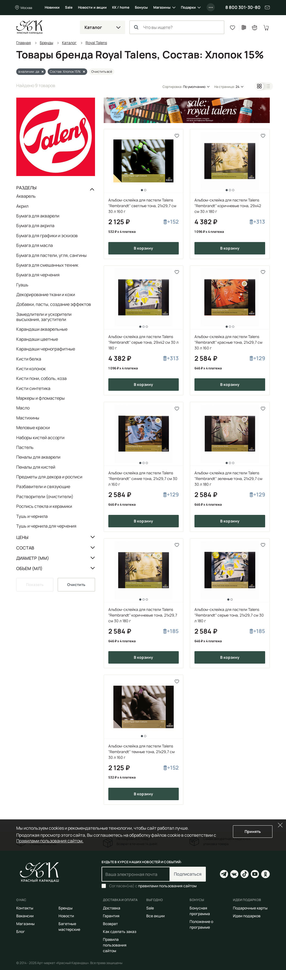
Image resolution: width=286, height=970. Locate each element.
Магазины (162, 7)
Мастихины (27, 418)
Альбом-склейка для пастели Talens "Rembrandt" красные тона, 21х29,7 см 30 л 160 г (228, 342)
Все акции (155, 915)
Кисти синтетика (33, 388)
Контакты (24, 908)
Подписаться (188, 874)
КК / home (120, 7)
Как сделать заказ (119, 931)
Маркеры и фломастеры (40, 398)
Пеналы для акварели (38, 457)
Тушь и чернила (32, 516)
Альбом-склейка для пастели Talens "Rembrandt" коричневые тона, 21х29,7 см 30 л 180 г (142, 615)
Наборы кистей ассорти (40, 438)
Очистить (76, 584)
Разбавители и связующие (43, 486)
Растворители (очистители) (44, 496)
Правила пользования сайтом (114, 945)
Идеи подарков (247, 915)
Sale (69, 7)
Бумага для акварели (37, 216)
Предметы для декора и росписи (49, 477)
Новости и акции (92, 7)
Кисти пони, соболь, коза (41, 378)
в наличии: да (28, 71)
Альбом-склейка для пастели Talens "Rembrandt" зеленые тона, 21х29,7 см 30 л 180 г (228, 478)
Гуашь (22, 285)
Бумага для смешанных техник (47, 265)
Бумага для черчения (38, 275)
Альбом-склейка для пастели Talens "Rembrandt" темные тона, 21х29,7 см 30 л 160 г (141, 751)
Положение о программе (201, 924)
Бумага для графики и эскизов (47, 236)
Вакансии (25, 915)
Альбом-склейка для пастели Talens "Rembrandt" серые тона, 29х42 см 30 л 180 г (143, 342)
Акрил (22, 206)
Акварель (26, 196)
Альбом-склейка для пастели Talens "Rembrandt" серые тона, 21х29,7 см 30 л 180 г (229, 615)
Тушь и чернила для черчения (46, 526)
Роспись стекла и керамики (44, 506)
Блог (20, 931)
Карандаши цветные (37, 339)
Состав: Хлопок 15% (65, 71)
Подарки (188, 7)
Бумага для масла (34, 245)
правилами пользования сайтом (167, 885)
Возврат (110, 923)
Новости (66, 915)
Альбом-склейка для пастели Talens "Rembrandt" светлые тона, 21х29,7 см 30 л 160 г (142, 205)
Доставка (111, 908)
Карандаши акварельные (41, 329)
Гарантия (111, 915)
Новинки (52, 7)
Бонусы (141, 7)
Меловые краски (33, 428)
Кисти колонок (31, 369)
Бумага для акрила (35, 226)
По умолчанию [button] (194, 86)
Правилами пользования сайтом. (49, 841)
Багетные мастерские (69, 926)
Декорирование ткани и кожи (45, 294)
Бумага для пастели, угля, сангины (51, 255)
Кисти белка (28, 359)
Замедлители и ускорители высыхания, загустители (44, 316)
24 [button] (237, 86)
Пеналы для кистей (35, 467)
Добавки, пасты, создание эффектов (53, 304)
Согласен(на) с (153, 886)
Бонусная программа (200, 910)
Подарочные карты (250, 908)
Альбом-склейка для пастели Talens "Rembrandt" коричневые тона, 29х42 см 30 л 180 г (227, 205)
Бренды (65, 908)
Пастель (25, 447)
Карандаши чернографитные (45, 349)
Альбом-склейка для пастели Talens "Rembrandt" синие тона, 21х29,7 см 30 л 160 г (142, 478)
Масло (23, 408)
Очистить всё (101, 71)
